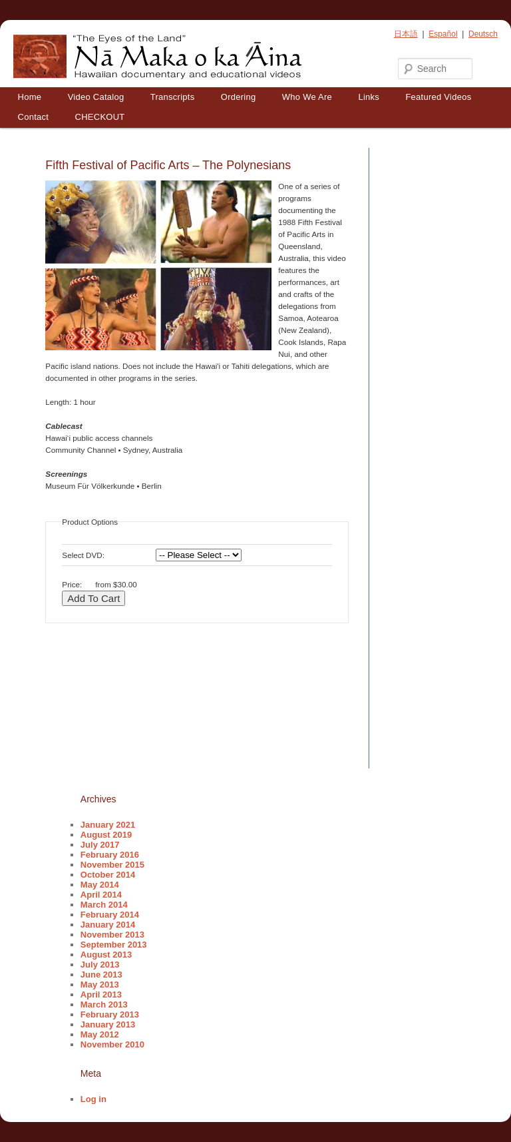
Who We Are (307, 97)
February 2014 (110, 915)
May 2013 (100, 985)
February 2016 (110, 855)
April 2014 (101, 895)
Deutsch (483, 34)
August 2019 (106, 835)
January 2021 (108, 825)
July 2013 (100, 965)
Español (442, 34)
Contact (33, 117)
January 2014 (108, 925)
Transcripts (172, 97)
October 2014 (108, 875)
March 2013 (104, 1004)
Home (30, 97)
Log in (93, 1099)
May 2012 (100, 1034)
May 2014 (100, 885)
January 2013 (108, 1024)
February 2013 (110, 1014)
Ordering (238, 97)
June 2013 (101, 975)
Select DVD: (83, 555)
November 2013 (112, 935)
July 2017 (100, 845)
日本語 (406, 34)
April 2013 (101, 994)
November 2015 (112, 865)
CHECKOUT (100, 117)
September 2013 (114, 945)
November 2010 (112, 1044)
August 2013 (106, 955)
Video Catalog (96, 97)
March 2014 (104, 905)
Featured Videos (438, 97)
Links (368, 97)
